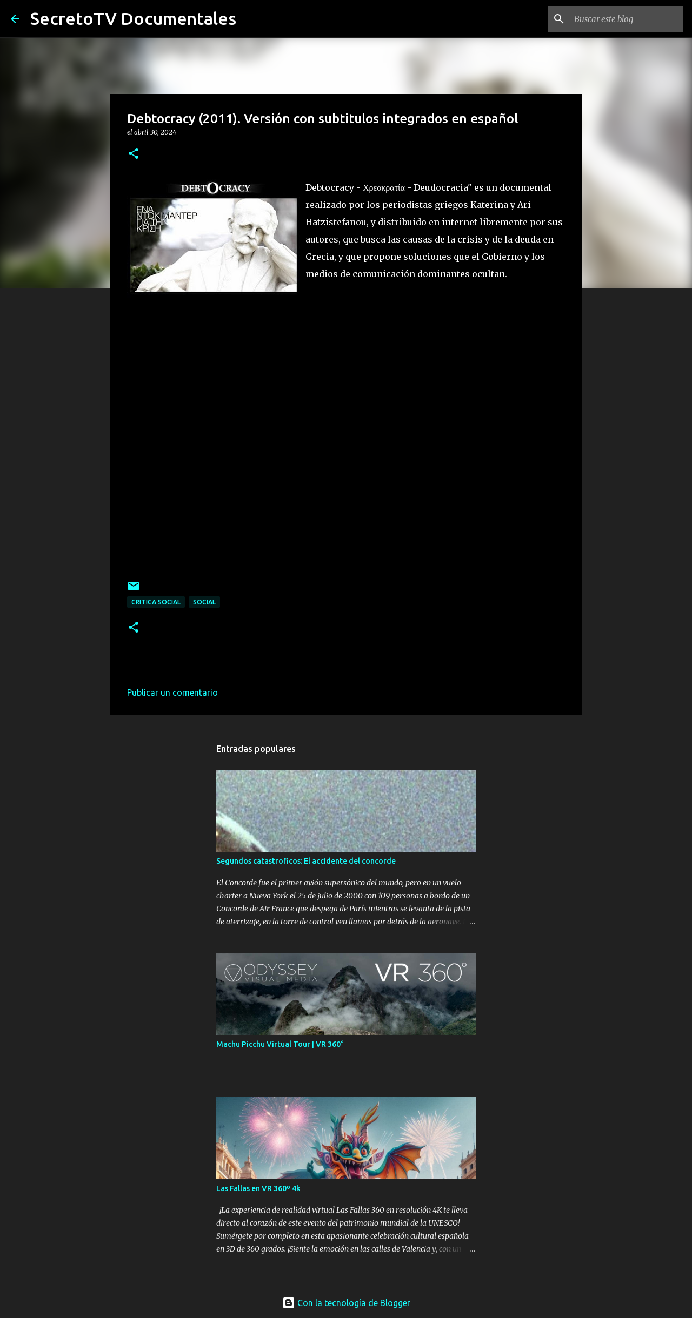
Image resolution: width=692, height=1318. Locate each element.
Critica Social (156, 602)
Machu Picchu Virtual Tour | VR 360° (280, 1044)
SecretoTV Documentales (133, 18)
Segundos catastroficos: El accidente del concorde (306, 861)
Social (204, 602)
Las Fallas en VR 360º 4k (258, 1188)
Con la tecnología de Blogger (346, 1303)
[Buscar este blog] (626, 19)
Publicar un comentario (172, 692)
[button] (133, 154)
